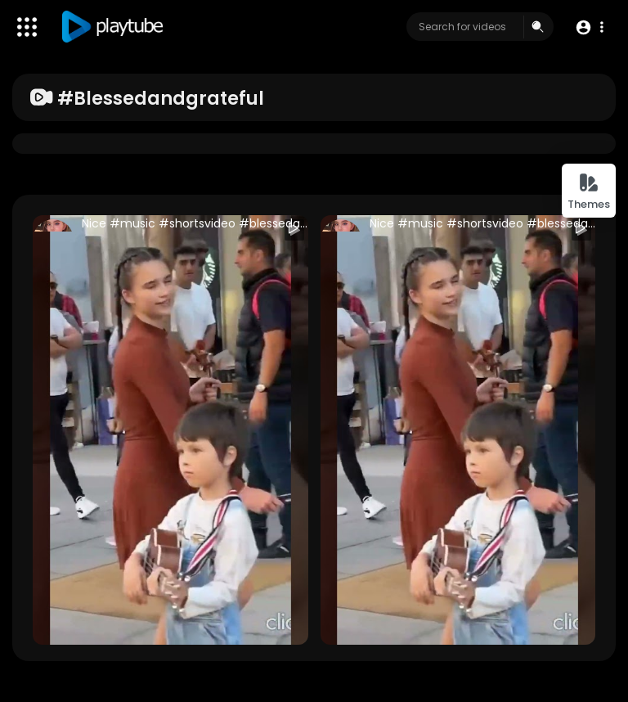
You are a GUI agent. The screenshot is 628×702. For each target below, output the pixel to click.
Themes (588, 192)
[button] (589, 27)
